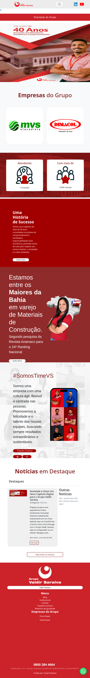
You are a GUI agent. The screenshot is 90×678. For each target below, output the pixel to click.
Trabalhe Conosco (45, 605)
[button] (17, 456)
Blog (45, 597)
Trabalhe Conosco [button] (24, 450)
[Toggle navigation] (59, 4)
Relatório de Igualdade (45, 608)
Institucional (44, 600)
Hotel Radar (45, 620)
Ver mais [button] (34, 543)
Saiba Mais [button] (17, 361)
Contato (45, 603)
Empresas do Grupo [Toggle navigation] (45, 17)
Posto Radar (45, 616)
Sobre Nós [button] (20, 259)
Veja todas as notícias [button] (45, 554)
